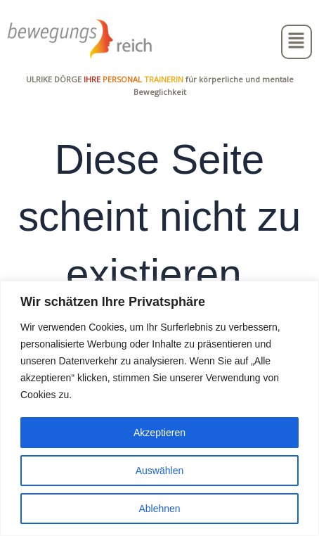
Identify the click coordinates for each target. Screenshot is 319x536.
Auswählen (160, 470)
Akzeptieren (159, 432)
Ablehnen (159, 508)
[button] (296, 41)
